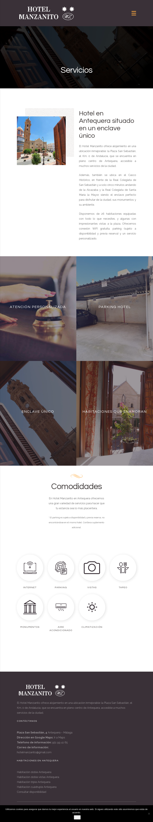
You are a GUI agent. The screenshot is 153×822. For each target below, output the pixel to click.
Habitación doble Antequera (34, 772)
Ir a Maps (59, 737)
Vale (77, 817)
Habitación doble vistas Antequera (38, 777)
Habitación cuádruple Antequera (36, 787)
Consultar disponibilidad (31, 791)
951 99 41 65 (60, 742)
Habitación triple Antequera (33, 782)
